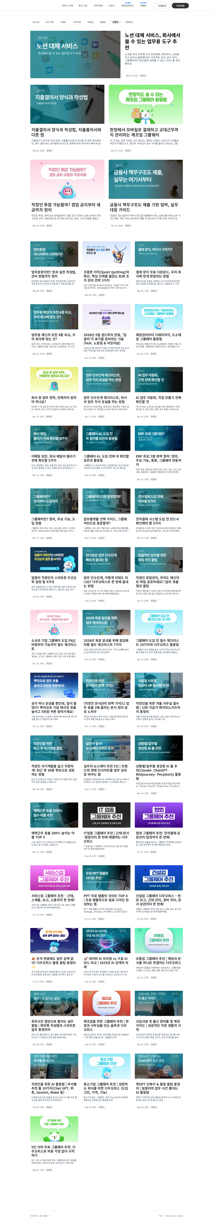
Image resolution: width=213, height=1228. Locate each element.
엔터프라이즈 (128, 4)
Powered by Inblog (174, 1215)
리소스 (112, 5)
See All (36, 22)
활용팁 (103, 22)
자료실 (90, 22)
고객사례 (77, 22)
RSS (161, 1215)
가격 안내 (98, 5)
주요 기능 (83, 5)
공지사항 (50, 22)
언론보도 (129, 22)
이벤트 (143, 4)
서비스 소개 (67, 5)
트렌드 (116, 22)
